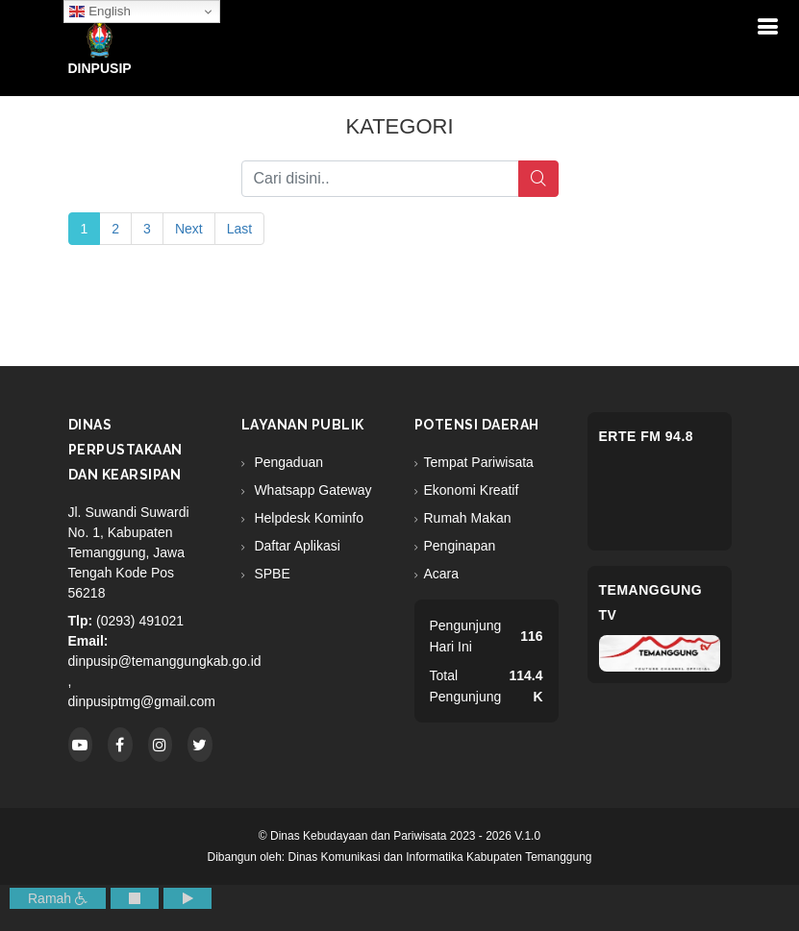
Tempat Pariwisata (479, 462)
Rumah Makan (468, 518)
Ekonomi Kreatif (471, 490)
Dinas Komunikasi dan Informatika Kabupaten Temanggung (440, 857)
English (99, 11)
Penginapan (460, 545)
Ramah (57, 898)
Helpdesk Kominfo (307, 518)
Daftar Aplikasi (295, 545)
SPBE (270, 573)
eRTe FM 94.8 (646, 436)
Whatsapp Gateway (311, 490)
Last (239, 228)
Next (189, 228)
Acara (442, 573)
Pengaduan (287, 462)
